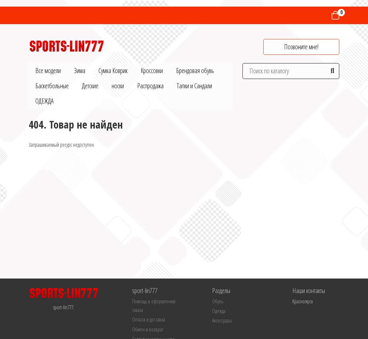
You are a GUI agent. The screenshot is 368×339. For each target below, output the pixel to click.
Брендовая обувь (195, 70)
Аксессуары (222, 320)
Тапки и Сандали (194, 85)
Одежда (219, 311)
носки (118, 85)
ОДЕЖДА (44, 100)
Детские (90, 85)
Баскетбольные (52, 85)
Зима (79, 70)
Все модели (48, 70)
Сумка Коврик (113, 70)
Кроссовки (152, 70)
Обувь (217, 301)
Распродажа (150, 85)
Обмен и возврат (148, 329)
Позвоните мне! (301, 46)
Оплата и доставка (148, 319)
